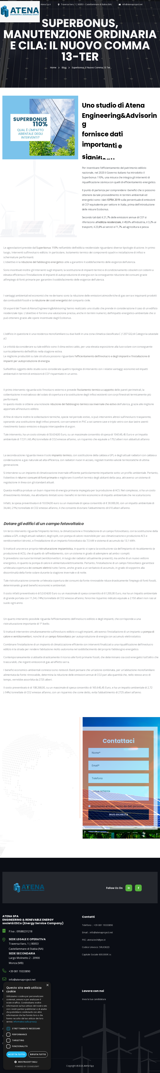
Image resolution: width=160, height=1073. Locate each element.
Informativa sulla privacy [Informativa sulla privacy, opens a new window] (25, 1021)
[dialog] (27, 1026)
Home (53, 67)
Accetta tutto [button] (16, 1054)
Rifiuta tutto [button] (38, 1054)
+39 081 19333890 (19, 971)
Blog (64, 67)
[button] (27, 1062)
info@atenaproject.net (132, 4)
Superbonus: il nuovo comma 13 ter (91, 67)
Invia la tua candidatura (94, 999)
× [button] (47, 985)
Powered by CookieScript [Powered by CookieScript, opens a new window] (27, 1066)
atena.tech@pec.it (96, 939)
